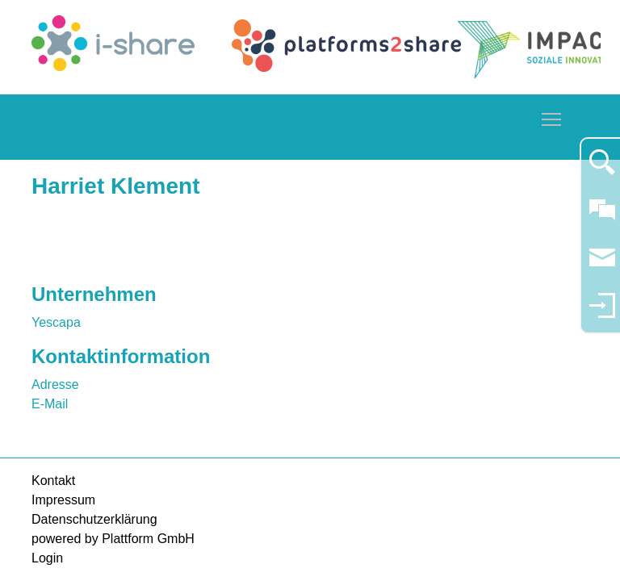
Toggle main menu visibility (552, 116)
